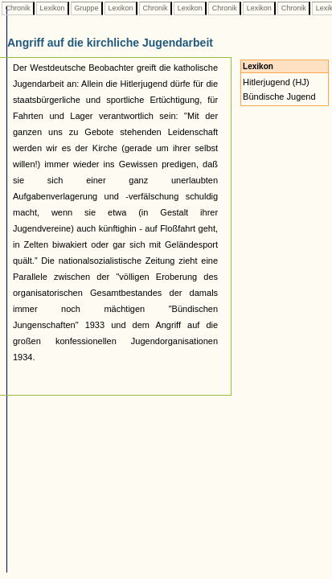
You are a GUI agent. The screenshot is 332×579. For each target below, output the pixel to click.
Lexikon (52, 8)
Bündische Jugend (279, 96)
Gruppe (86, 8)
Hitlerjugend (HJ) (276, 82)
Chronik (17, 8)
